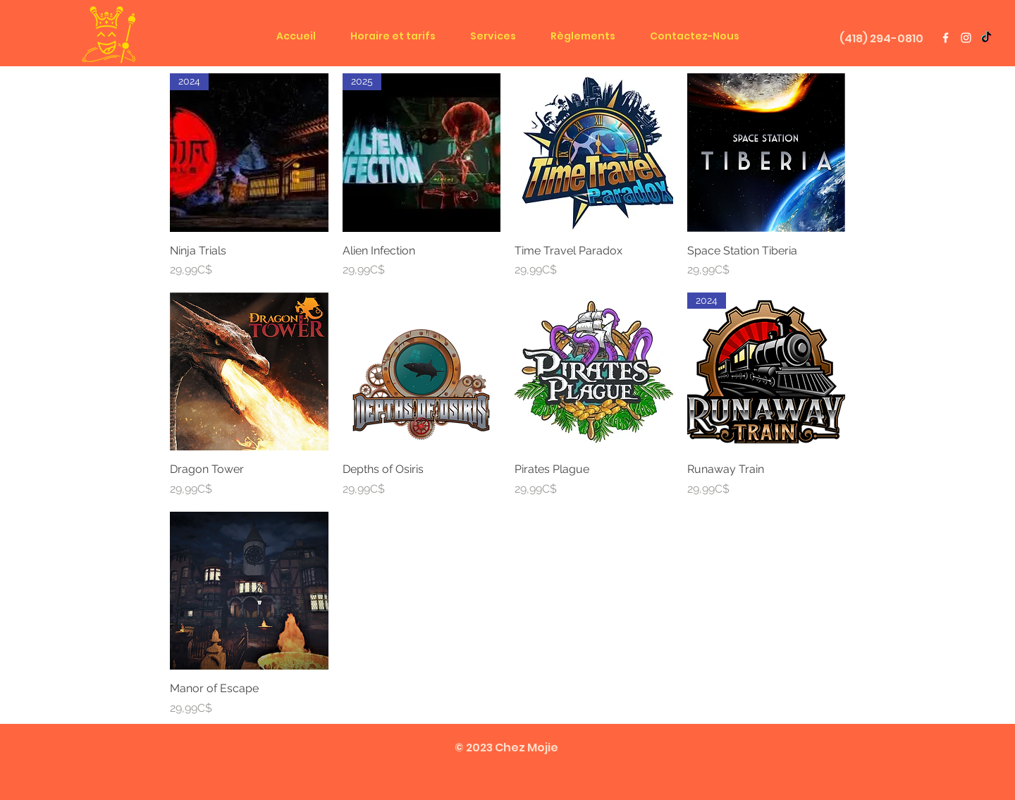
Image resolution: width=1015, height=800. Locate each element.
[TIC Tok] (986, 37)
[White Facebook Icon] (945, 37)
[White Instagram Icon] (966, 37)
